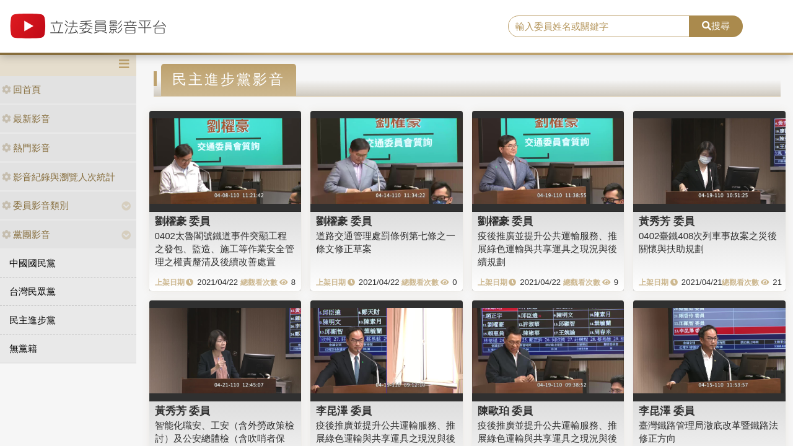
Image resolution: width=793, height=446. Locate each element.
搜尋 (716, 25)
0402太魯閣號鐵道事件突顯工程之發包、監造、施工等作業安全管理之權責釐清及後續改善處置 (224, 249)
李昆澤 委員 (344, 410)
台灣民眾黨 (32, 291)
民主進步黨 (32, 320)
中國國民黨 (32, 263)
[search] (599, 26)
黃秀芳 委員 (666, 221)
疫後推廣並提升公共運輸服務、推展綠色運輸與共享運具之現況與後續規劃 (547, 249)
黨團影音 (26, 234)
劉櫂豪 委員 (183, 221)
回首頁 (21, 89)
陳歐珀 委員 (505, 410)
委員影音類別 (35, 205)
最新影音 (26, 118)
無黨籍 (23, 348)
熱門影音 (26, 147)
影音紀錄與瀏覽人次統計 (58, 177)
